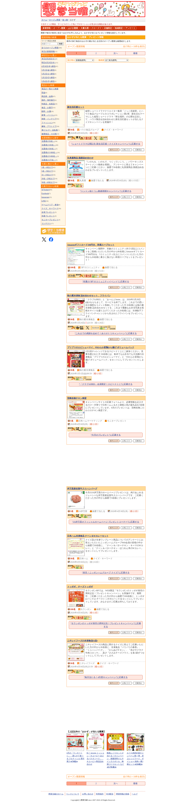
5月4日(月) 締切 (48, 81)
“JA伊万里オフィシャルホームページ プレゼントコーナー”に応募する (105, 522)
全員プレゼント (48, 212)
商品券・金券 (47, 96)
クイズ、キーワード (50, 208)
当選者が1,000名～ (49, 153)
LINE (44, 201)
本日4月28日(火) (48, 59)
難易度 (101, 60)
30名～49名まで (48, 182)
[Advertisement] (106, 84)
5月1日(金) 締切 (48, 70)
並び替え (71, 60)
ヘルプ (135, 794)
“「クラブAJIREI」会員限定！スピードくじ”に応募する (105, 384)
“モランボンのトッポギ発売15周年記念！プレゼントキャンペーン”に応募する (105, 625)
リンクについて (72, 794)
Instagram (45, 197)
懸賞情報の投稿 (122, 794)
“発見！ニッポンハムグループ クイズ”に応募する (105, 572)
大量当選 (85, 28)
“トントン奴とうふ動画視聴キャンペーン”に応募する (105, 191)
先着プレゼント (48, 216)
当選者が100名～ (49, 145)
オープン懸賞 (59, 28)
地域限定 (119, 28)
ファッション (47, 123)
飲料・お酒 (46, 111)
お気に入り (126, 150)
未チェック (114, 150)
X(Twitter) (46, 190)
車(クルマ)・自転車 (50, 130)
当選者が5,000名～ (49, 156)
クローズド (96, 28)
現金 (43, 93)
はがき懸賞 (73, 28)
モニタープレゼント (50, 220)
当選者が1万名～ (49, 160)
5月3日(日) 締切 (48, 78)
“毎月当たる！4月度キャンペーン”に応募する (105, 677)
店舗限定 (108, 28)
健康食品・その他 (49, 134)
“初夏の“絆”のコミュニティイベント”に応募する (105, 281)
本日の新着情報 (48, 51)
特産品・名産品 (48, 104)
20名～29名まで (48, 179)
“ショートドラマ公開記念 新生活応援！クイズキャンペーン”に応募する (105, 144)
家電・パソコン (48, 115)
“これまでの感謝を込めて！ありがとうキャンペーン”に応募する (106, 333)
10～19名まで (47, 175)
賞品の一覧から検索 (50, 89)
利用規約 (100, 794)
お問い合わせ (87, 794)
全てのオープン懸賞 (50, 48)
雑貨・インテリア (49, 119)
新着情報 (47, 28)
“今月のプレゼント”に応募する (106, 435)
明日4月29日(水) (48, 63)
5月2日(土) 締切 (48, 74)
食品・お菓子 (47, 108)
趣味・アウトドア (49, 126)
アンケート (130, 28)
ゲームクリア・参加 (50, 205)
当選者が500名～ (49, 149)
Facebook (45, 193)
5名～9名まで (47, 171)
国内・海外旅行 (48, 100)
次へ (116, 53)
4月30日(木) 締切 (48, 66)
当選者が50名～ (48, 141)
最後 (135, 53)
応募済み (138, 150)
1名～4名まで (47, 167)
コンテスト (46, 223)
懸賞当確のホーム (55, 794)
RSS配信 (109, 794)
